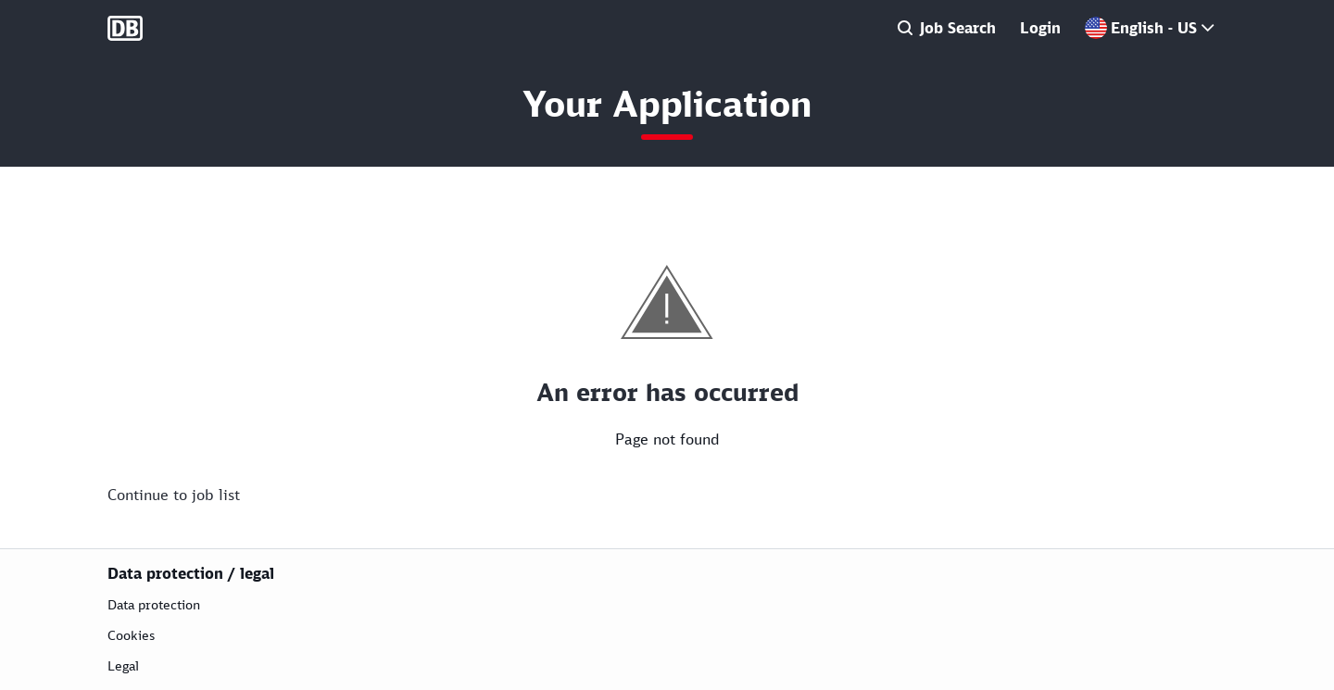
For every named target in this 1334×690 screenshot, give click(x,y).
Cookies (131, 635)
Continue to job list (173, 494)
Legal (123, 665)
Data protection (153, 604)
